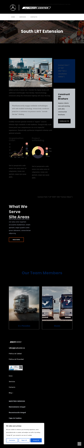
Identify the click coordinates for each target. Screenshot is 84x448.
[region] (24, 433)
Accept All (36, 440)
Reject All (24, 440)
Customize (12, 440)
